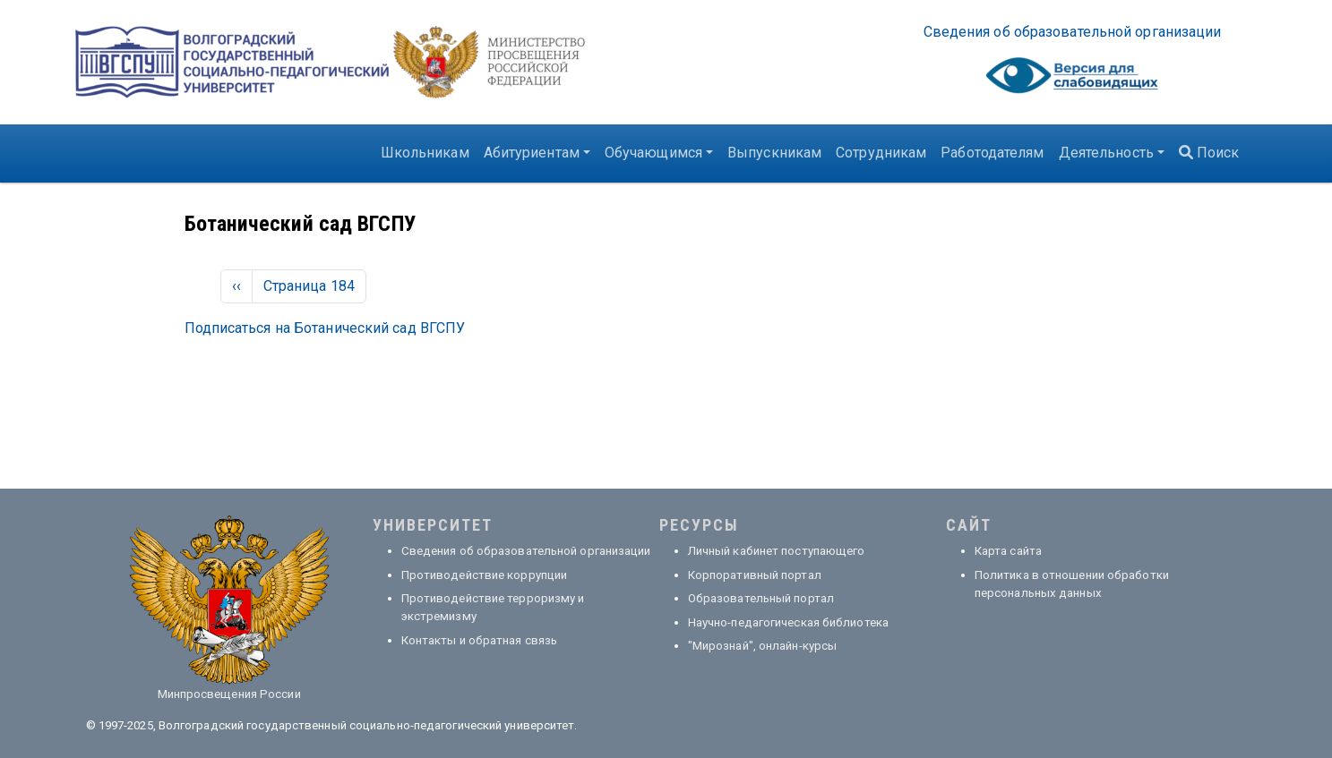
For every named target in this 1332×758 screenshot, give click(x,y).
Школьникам (425, 152)
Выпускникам (774, 152)
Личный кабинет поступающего (776, 551)
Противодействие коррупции (484, 575)
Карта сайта (1008, 551)
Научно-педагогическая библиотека (788, 622)
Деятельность (1106, 152)
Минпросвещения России (229, 694)
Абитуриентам (532, 152)
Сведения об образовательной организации (526, 551)
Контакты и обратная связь (479, 640)
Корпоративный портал (754, 575)
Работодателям (992, 152)
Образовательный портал (761, 598)
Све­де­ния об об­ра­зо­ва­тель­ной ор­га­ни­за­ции (1073, 31)
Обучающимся (653, 152)
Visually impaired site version (1072, 80)
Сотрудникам (881, 152)
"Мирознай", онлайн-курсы (762, 645)
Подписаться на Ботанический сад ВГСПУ (325, 327)
